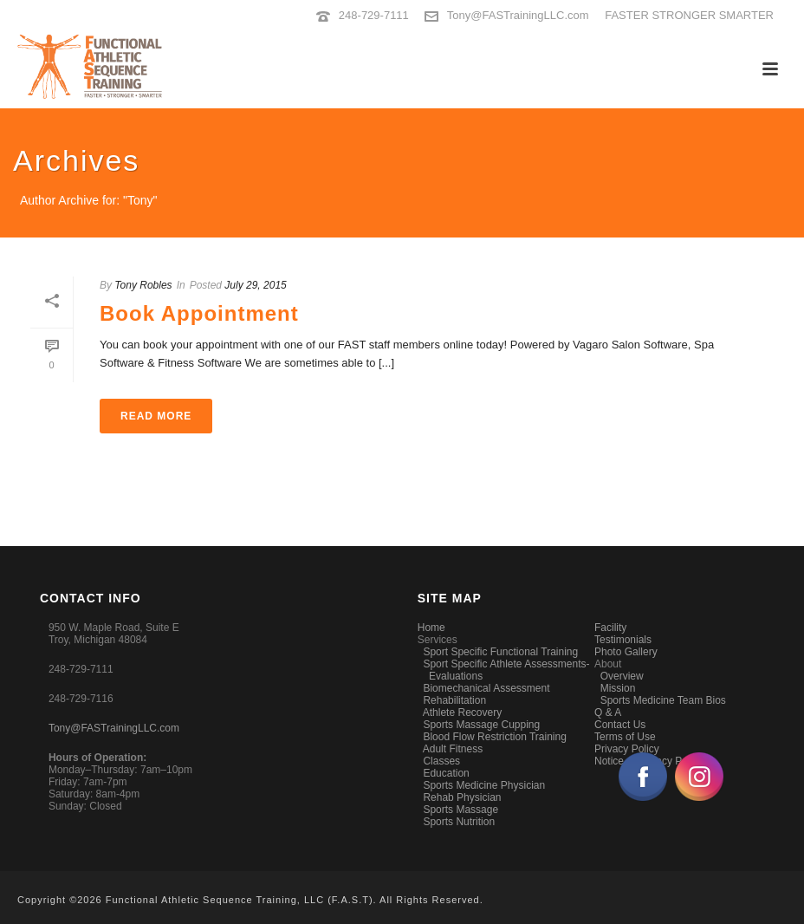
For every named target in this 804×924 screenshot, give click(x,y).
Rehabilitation (454, 700)
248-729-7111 (374, 15)
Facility (610, 627)
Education (446, 773)
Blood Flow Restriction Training (494, 737)
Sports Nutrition (459, 822)
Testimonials (623, 640)
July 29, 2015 (255, 285)
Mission (618, 688)
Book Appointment (199, 313)
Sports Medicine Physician (484, 785)
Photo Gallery (626, 652)
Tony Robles (143, 285)
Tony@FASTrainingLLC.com (518, 15)
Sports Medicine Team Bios (663, 700)
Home (431, 627)
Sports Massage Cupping (481, 725)
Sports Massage (460, 810)
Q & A (607, 712)
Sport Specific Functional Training (500, 652)
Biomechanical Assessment (486, 688)
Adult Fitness (453, 749)
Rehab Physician (462, 797)
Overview (622, 676)
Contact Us (619, 725)
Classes (441, 761)
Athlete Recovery (462, 712)
